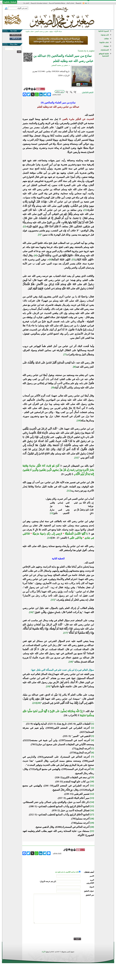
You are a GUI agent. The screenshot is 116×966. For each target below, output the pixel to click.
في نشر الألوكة (15, 38)
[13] (51, 513)
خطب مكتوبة (104, 42)
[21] (35, 703)
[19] (48, 686)
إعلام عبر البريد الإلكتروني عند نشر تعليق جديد (67, 872)
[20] (39, 703)
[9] (52, 387)
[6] (50, 259)
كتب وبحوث (105, 34)
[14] (49, 537)
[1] (85, 210)
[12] (69, 490)
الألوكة (44, 952)
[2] (24, 226)
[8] (74, 366)
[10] (79, 420)
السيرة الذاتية (103, 31)
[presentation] (76, 932)
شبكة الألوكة (58, 31)
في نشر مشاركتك (15, 34)
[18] (71, 661)
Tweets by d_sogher (86, 51)
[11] (76, 457)
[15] (53, 599)
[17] (66, 632)
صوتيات (106, 46)
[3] (39, 234)
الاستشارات (105, 50)
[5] (73, 259)
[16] (31, 612)
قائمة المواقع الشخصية (104, 54)
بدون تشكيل (59, 91)
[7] (65, 354)
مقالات (106, 38)
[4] (35, 255)
